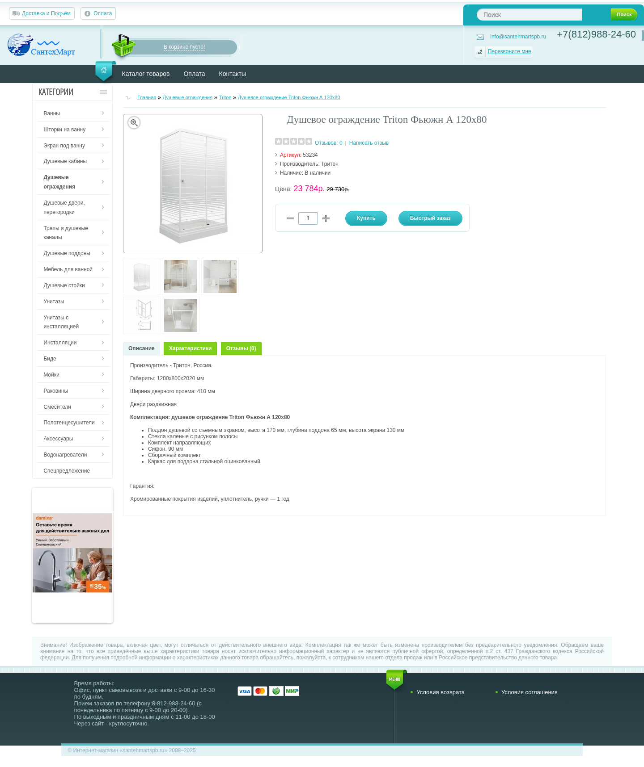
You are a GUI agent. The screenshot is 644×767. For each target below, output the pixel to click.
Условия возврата (440, 692)
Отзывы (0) (241, 348)
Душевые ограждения (188, 97)
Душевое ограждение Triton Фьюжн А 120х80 (289, 97)
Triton (225, 97)
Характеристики (190, 348)
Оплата (102, 13)
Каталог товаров (146, 73)
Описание (141, 348)
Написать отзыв (369, 143)
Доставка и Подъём (46, 13)
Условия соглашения (529, 692)
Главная (146, 97)
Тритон (330, 164)
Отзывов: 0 (329, 143)
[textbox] (529, 14)
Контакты (232, 73)
